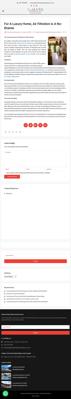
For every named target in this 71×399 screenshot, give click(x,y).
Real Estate (49, 32)
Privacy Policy (35, 396)
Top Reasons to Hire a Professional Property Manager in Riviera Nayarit (25, 296)
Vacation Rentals (56, 32)
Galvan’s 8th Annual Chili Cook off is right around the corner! (22, 299)
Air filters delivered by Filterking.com (35, 70)
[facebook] (31, 6)
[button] (5, 393)
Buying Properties (40, 32)
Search (35, 261)
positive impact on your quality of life (27, 54)
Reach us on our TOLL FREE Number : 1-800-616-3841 (20, 357)
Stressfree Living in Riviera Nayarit (15, 293)
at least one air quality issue (25, 43)
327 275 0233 (23, 3)
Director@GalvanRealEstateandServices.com (17, 347)
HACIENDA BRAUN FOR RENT (21, 375)
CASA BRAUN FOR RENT (20, 383)
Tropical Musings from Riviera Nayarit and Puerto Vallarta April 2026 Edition (26, 291)
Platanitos (9, 193)
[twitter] (34, 6)
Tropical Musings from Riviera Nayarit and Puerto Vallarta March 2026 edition (27, 301)
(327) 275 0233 (8, 344)
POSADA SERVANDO (19, 367)
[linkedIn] (36, 6)
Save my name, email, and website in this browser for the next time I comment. (28, 173)
